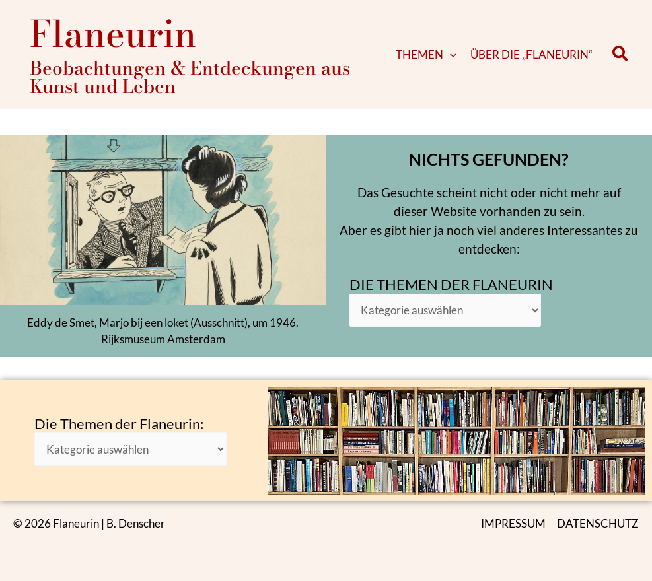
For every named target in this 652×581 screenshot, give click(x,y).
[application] (449, 55)
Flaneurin (113, 33)
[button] (620, 54)
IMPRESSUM (513, 523)
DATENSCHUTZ (598, 523)
